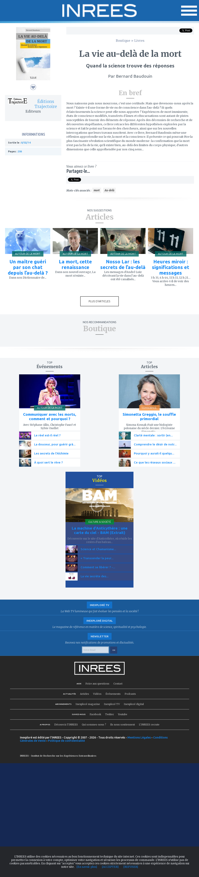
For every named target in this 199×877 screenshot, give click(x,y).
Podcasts (130, 693)
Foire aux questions (97, 683)
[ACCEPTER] (110, 867)
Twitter (109, 714)
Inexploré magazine (88, 704)
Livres (139, 41)
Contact (117, 683)
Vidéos (97, 693)
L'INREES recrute (149, 724)
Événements (113, 693)
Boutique (123, 41)
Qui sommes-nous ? (94, 724)
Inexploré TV (112, 704)
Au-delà (109, 190)
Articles (84, 693)
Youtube (122, 714)
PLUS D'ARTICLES (99, 301)
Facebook (95, 714)
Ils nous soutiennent (122, 724)
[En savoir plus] (87, 867)
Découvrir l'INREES (66, 724)
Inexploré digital (134, 704)
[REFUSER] (130, 867)
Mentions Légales (139, 737)
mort (97, 190)
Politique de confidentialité (66, 740)
